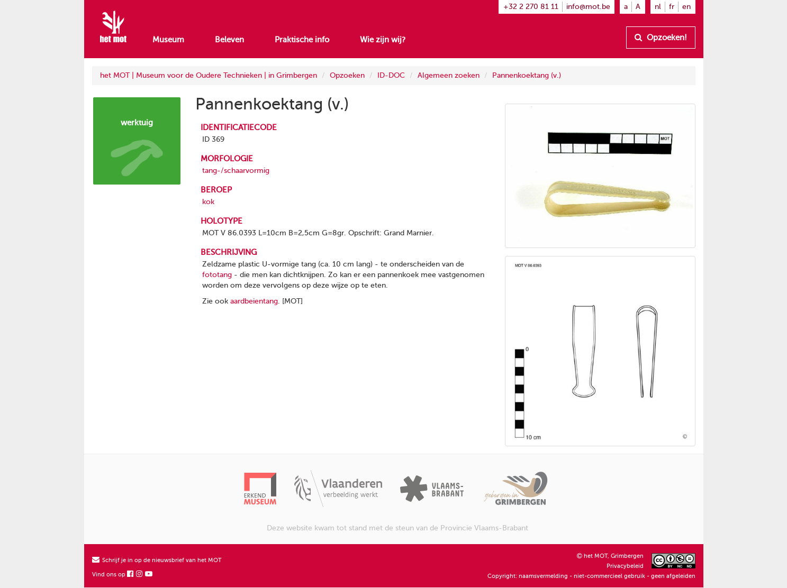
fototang (217, 275)
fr (671, 7)
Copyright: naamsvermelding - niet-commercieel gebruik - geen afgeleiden (591, 576)
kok (208, 202)
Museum (168, 39)
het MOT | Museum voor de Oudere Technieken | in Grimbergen (208, 75)
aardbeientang (254, 301)
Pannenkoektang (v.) (526, 75)
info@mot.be (588, 7)
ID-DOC (391, 75)
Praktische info (302, 39)
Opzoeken (347, 75)
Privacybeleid (625, 566)
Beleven (229, 39)
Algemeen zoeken (449, 75)
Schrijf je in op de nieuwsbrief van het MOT (157, 560)
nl (658, 7)
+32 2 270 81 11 (530, 7)
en (686, 7)
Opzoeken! (661, 37)
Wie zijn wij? (382, 39)
